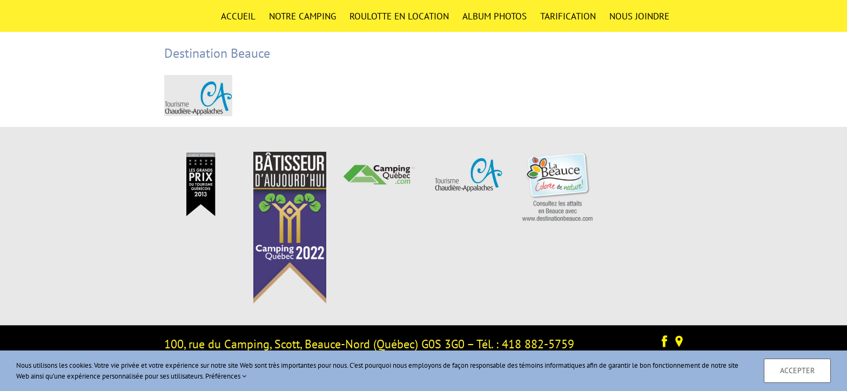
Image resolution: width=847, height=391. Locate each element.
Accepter (797, 370)
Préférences (225, 376)
